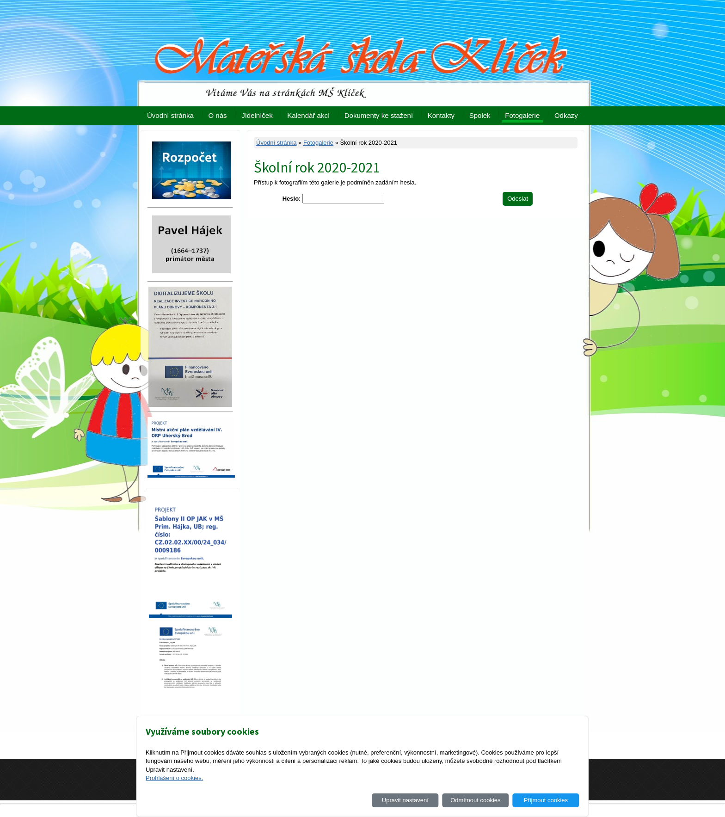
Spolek (480, 115)
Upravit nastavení (405, 800)
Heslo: (292, 198)
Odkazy (566, 115)
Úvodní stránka (170, 115)
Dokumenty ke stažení (378, 115)
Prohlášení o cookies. (174, 777)
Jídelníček (257, 115)
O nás (218, 115)
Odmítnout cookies (475, 800)
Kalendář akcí (308, 115)
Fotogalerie (522, 115)
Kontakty (441, 115)
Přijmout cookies (546, 800)
